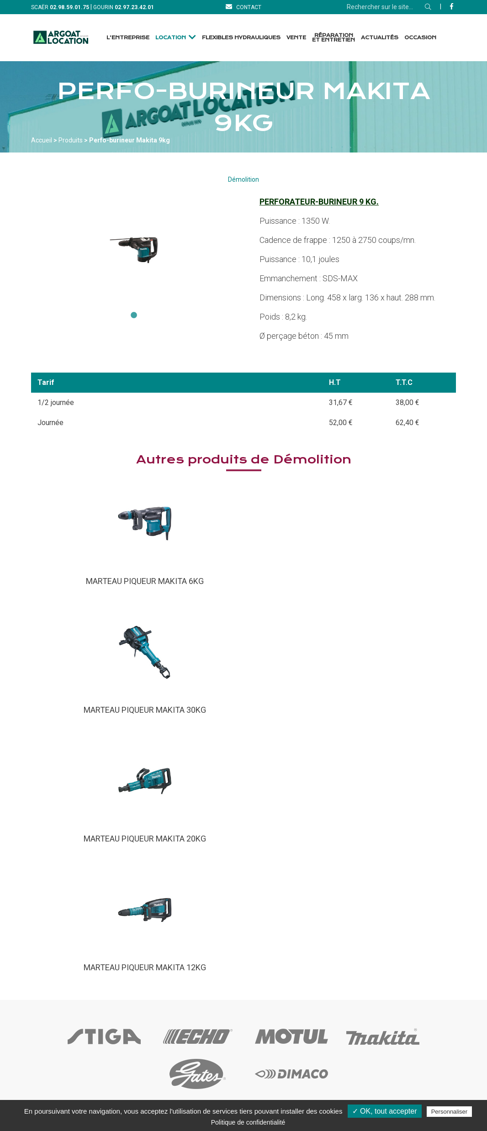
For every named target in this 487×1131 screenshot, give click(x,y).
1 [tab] (133, 315)
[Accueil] (60, 38)
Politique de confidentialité (248, 1122)
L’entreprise (127, 38)
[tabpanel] (134, 250)
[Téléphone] (69, 7)
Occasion (420, 38)
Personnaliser (449, 1111)
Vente (296, 38)
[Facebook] (451, 6)
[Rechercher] (428, 6)
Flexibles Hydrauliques (241, 38)
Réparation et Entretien (333, 37)
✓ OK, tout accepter (384, 1111)
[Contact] (243, 7)
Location (170, 38)
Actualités (379, 38)
